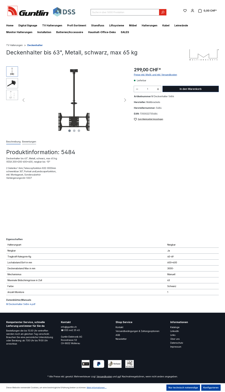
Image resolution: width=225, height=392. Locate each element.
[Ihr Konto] (192, 10)
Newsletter (121, 339)
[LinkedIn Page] (148, 363)
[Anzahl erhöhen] (158, 89)
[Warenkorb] (207, 10)
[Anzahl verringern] (137, 89)
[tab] (13, 141)
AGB (118, 335)
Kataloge (175, 327)
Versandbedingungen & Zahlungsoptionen (137, 331)
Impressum (175, 346)
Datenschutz (176, 342)
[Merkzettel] (185, 10)
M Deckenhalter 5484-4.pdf (20, 304)
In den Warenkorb (191, 88)
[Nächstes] (125, 100)
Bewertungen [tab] (29, 141)
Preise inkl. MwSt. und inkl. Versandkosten (155, 74)
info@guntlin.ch (69, 327)
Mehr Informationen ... (97, 387)
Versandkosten (104, 376)
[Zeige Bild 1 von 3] (69, 130)
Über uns (175, 339)
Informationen (179, 322)
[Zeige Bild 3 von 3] (79, 130)
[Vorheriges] (23, 100)
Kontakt (119, 327)
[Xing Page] (157, 363)
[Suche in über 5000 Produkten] (125, 12)
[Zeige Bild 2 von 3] (74, 130)
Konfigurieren (211, 387)
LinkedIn (174, 331)
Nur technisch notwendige (183, 387)
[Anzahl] (147, 89)
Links (172, 335)
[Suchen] (162, 12)
